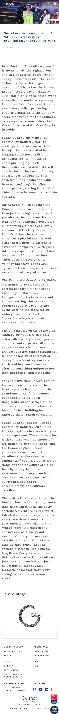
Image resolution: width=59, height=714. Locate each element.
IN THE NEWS (11, 670)
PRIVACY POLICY (19, 709)
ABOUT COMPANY (13, 647)
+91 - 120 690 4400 (12, 688)
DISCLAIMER (42, 709)
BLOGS (8, 662)
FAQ (36, 666)
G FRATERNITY (12, 651)
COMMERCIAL (41, 651)
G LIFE (7, 655)
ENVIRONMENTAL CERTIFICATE (13, 675)
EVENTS (8, 666)
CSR (36, 662)
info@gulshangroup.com (14, 690)
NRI (36, 670)
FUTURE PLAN (41, 655)
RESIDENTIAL (41, 647)
